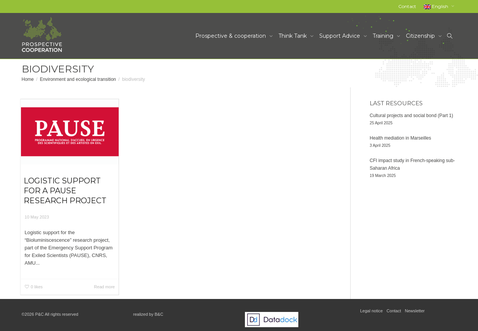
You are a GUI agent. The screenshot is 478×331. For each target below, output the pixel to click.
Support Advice (340, 35)
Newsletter (415, 311)
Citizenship (421, 35)
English (436, 6)
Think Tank (293, 35)
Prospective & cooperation (231, 35)
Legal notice (371, 311)
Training (384, 35)
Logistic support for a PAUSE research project (65, 190)
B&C (159, 314)
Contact (407, 6)
